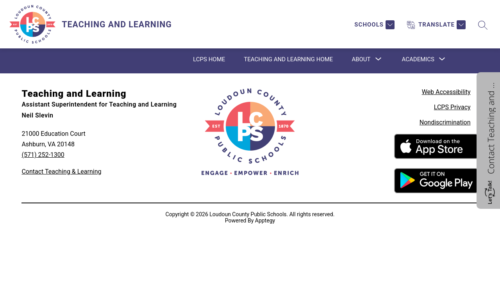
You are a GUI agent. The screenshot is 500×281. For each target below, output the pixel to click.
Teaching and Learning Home (288, 59)
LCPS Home (209, 59)
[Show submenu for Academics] (418, 59)
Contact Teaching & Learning (61, 171)
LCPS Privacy (452, 107)
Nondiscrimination (445, 122)
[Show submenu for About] (361, 59)
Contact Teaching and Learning (491, 127)
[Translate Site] (436, 25)
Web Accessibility (446, 92)
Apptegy (265, 220)
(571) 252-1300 (42, 154)
